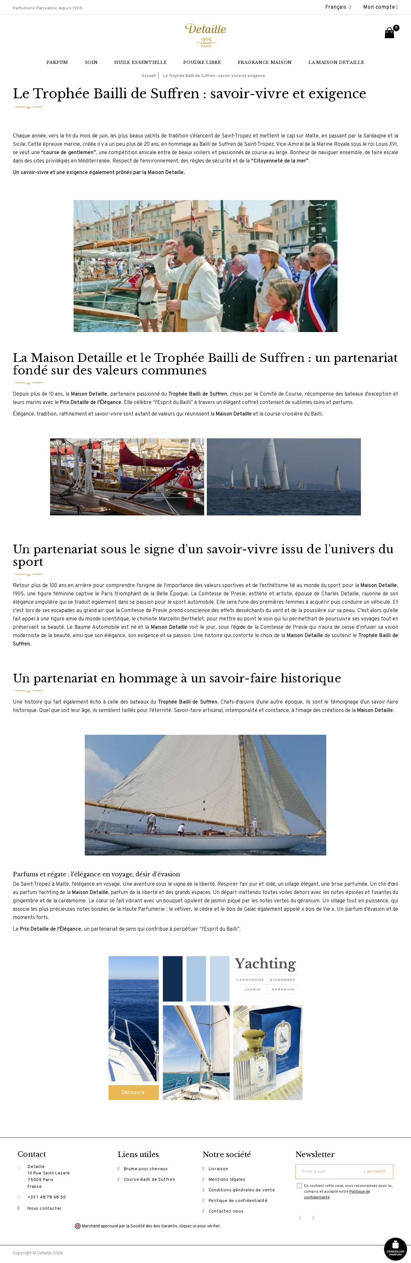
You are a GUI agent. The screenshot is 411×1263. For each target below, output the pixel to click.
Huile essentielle (140, 62)
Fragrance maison (265, 62)
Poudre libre (202, 62)
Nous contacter (45, 1209)
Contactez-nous (226, 1213)
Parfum (57, 62)
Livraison (219, 1169)
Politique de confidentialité (238, 1202)
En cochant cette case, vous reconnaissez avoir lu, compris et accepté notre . (348, 1191)
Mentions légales (227, 1180)
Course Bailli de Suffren (150, 1180)
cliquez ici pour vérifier (199, 1228)
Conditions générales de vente (242, 1191)
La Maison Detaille (336, 62)
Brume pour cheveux (146, 1169)
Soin (91, 62)
